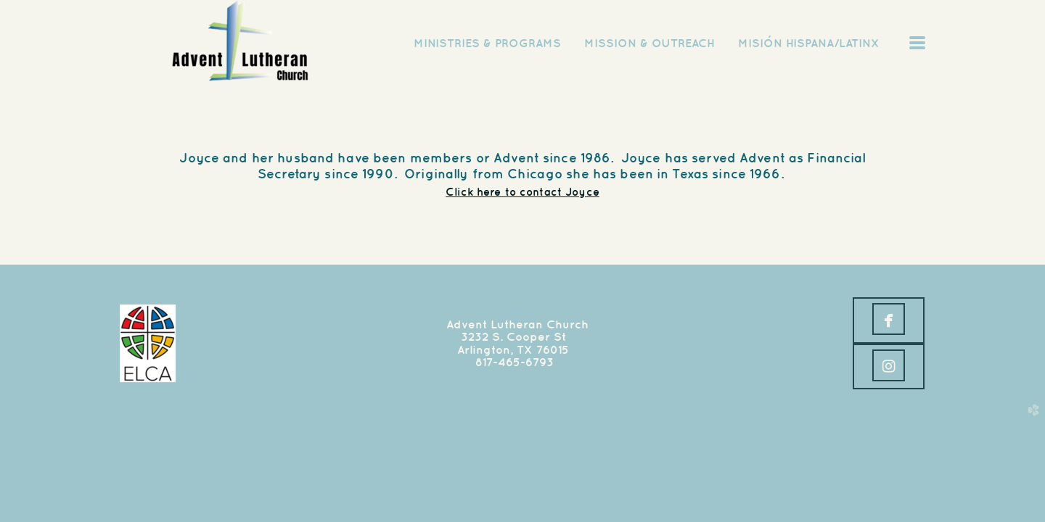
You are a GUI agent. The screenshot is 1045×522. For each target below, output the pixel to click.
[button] (889, 320)
